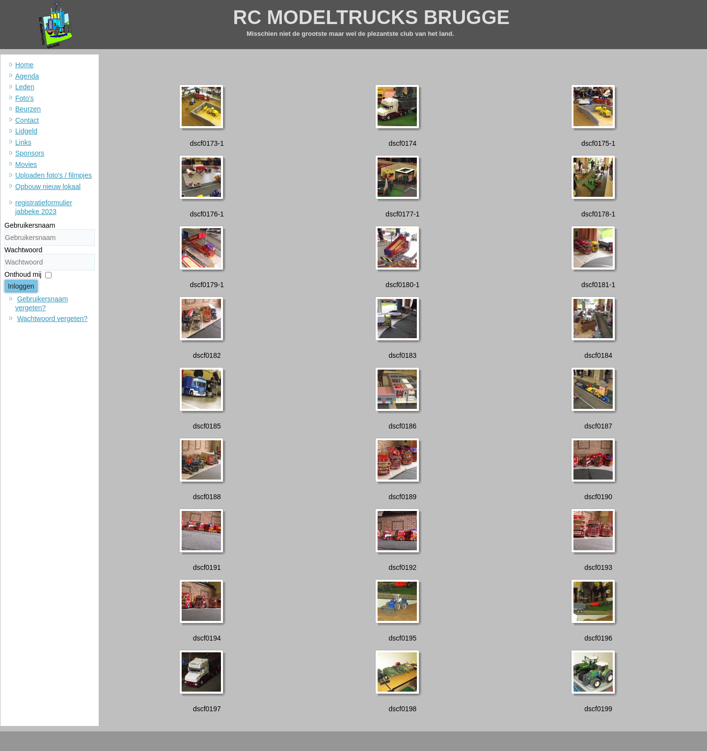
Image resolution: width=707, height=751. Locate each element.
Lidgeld (26, 131)
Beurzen (28, 109)
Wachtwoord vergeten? (52, 318)
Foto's (24, 98)
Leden (24, 87)
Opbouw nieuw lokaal (48, 186)
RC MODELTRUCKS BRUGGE (371, 17)
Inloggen (21, 286)
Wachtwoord (23, 250)
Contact (27, 120)
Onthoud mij (22, 274)
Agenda (27, 76)
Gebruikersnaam (29, 225)
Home (24, 65)
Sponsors (29, 153)
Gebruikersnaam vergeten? (41, 303)
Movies (26, 164)
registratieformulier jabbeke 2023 (43, 207)
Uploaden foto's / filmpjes (53, 175)
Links (23, 142)
